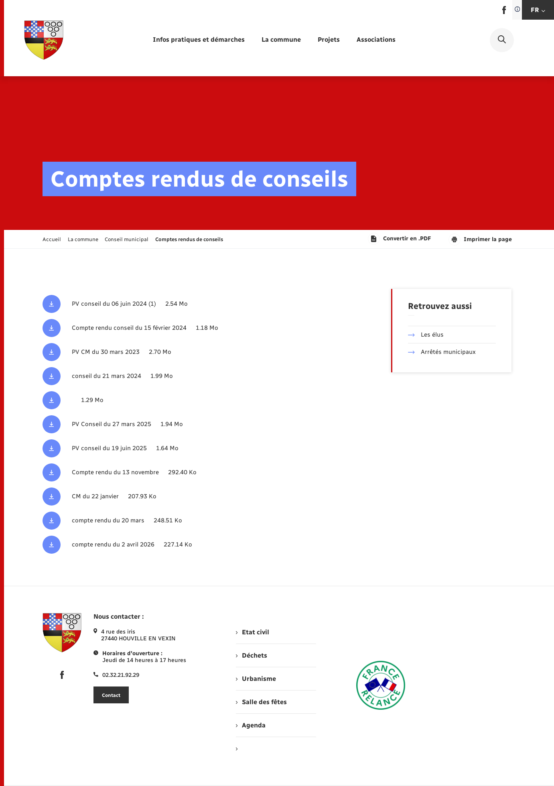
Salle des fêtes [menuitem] (261, 702)
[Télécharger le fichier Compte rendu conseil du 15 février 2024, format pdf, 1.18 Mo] (197, 328)
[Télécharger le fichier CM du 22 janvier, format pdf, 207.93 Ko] (197, 496)
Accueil (52, 239)
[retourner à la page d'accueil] (43, 40)
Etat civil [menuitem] (252, 632)
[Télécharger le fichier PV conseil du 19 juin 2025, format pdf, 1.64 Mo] (197, 448)
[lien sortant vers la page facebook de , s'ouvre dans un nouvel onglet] (504, 12)
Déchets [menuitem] (251, 655)
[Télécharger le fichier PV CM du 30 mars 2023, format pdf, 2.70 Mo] (197, 352)
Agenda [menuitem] (251, 725)
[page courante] (189, 239)
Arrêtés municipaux (442, 351)
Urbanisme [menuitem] (256, 678)
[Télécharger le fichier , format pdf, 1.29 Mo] (197, 400)
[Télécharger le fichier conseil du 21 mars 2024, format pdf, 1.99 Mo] (197, 376)
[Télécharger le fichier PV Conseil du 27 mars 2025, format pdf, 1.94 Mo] (197, 424)
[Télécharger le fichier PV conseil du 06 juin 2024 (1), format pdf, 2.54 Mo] (197, 304)
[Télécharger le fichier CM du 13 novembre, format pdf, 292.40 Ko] (197, 472)
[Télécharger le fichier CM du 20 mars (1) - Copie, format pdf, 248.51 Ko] (197, 521)
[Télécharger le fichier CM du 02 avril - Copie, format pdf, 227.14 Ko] (197, 545)
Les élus (426, 334)
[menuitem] (199, 40)
